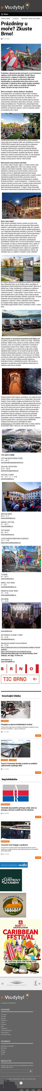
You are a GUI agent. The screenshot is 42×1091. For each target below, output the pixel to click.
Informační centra (6, 1034)
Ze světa (3, 1016)
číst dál (38, 735)
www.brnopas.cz (6, 424)
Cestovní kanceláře (6, 1030)
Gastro (3, 1022)
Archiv (2, 1054)
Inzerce (3, 1050)
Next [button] (39, 984)
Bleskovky (4, 1048)
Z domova (15, 18)
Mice (2, 1026)
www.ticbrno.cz (6, 660)
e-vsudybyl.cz (5, 1003)
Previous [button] (3, 984)
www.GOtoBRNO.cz (8, 662)
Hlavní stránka (5, 18)
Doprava (3, 1018)
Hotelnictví (4, 1020)
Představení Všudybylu (7, 1046)
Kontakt (3, 1052)
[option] (16, 983)
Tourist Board (4, 1032)
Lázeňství (3, 1024)
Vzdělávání (4, 1028)
